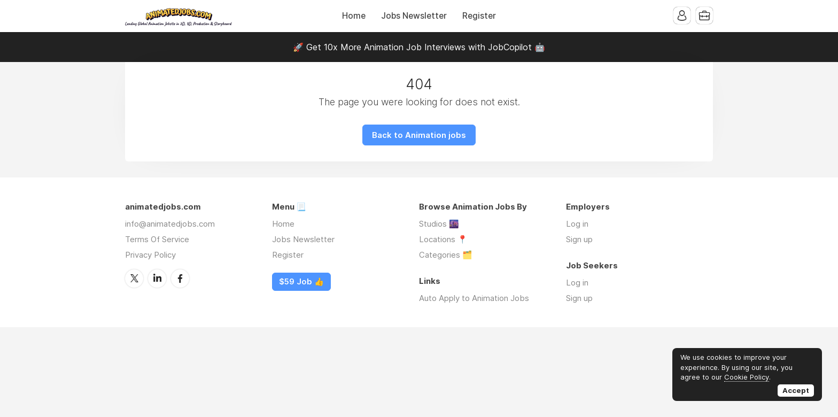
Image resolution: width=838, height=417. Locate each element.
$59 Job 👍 (301, 282)
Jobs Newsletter (414, 16)
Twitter (134, 278)
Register (479, 16)
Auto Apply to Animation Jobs (474, 298)
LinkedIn (157, 278)
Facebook (180, 278)
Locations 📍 (443, 239)
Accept (795, 390)
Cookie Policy (746, 377)
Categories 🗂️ (445, 255)
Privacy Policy (150, 255)
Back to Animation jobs (419, 135)
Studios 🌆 (439, 224)
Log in (577, 224)
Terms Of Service (157, 239)
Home (354, 16)
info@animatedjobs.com (170, 224)
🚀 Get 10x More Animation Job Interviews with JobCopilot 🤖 (419, 47)
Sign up (579, 239)
